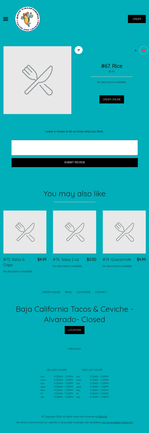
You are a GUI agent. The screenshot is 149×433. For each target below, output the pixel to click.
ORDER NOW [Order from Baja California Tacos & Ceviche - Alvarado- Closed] (137, 20)
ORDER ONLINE (112, 99)
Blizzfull (103, 416)
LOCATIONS (83, 292)
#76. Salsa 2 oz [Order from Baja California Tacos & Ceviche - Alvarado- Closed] (66, 259)
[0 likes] (143, 51)
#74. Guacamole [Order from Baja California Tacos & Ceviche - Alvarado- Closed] (117, 259)
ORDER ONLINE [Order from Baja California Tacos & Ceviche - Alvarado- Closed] (51, 292)
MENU (68, 292)
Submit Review (74, 162)
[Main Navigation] (5, 19)
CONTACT (101, 292)
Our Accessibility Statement (117, 422)
